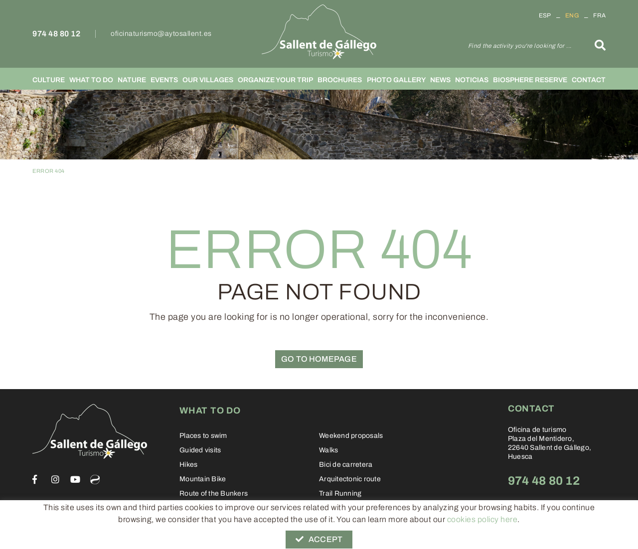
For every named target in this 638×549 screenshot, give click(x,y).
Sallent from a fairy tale (356, 508)
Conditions (162, 537)
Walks (328, 450)
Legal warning (112, 537)
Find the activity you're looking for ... (520, 45)
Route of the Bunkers (213, 493)
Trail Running (340, 493)
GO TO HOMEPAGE (318, 359)
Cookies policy (56, 537)
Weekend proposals (351, 435)
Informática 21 (544, 537)
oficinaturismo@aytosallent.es (161, 33)
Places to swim (203, 435)
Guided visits (200, 450)
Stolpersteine (200, 508)
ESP (545, 15)
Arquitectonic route (350, 479)
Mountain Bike (202, 479)
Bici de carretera (345, 464)
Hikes (188, 464)
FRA (599, 15)
